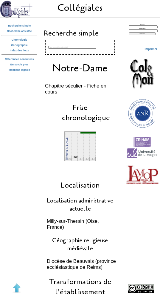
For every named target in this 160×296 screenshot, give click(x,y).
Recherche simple (19, 25)
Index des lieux (19, 50)
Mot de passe (142, 28)
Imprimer (151, 49)
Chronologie (19, 39)
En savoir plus (19, 64)
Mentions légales (19, 69)
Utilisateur (142, 24)
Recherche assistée (19, 31)
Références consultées (19, 59)
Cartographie (19, 45)
